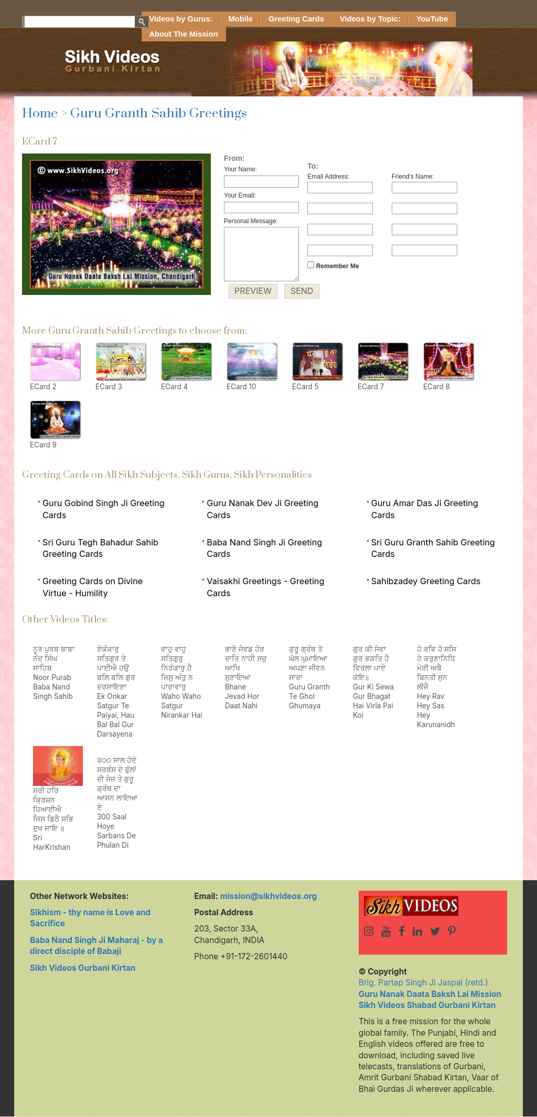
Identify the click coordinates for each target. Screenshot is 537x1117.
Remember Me (333, 265)
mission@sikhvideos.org (268, 896)
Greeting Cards (296, 19)
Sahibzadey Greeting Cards (426, 581)
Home (40, 113)
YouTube (432, 19)
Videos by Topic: (370, 19)
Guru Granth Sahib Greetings (158, 113)
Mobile (241, 19)
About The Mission (183, 34)
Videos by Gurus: (181, 19)
